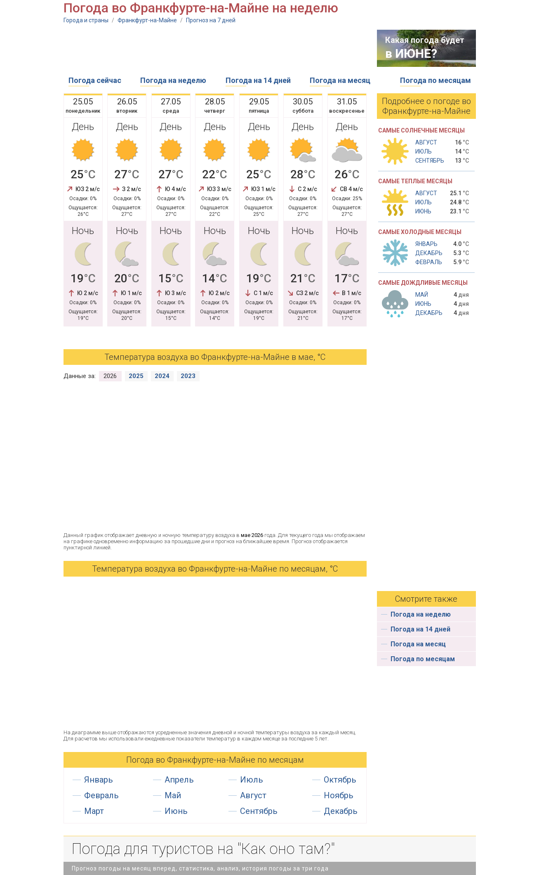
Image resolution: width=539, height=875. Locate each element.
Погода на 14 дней (258, 80)
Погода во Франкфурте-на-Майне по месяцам (215, 760)
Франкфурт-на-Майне (147, 20)
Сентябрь (259, 811)
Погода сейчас (94, 80)
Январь (98, 780)
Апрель (179, 780)
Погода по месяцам (435, 80)
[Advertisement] (214, 48)
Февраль (101, 795)
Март (94, 811)
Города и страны (86, 20)
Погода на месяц (340, 80)
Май (173, 795)
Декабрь (341, 811)
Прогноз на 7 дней (210, 20)
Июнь (176, 811)
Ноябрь (338, 795)
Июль (251, 780)
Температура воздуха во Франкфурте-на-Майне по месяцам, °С (215, 569)
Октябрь (340, 780)
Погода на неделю (173, 80)
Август (253, 795)
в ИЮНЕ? (411, 53)
